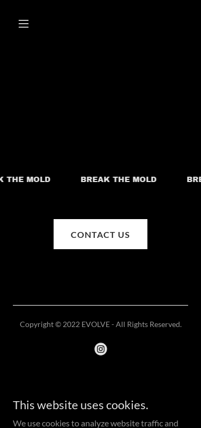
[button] (26, 23)
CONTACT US (100, 234)
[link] (100, 349)
